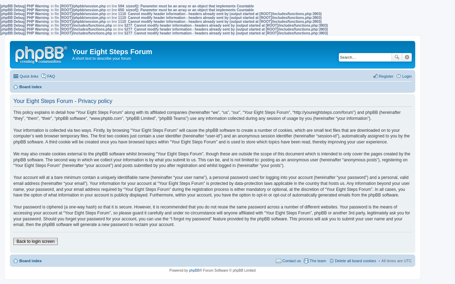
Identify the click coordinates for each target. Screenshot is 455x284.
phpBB (194, 270)
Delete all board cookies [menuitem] (355, 261)
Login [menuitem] (407, 76)
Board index (30, 261)
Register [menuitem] (386, 76)
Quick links (29, 76)
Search (397, 57)
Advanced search (407, 57)
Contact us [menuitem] (291, 261)
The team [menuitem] (318, 261)
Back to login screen (36, 241)
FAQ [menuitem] (51, 76)
